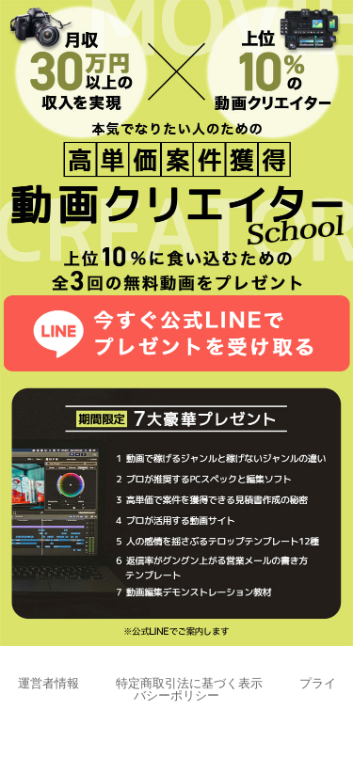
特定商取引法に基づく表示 (189, 683)
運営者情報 (48, 683)
